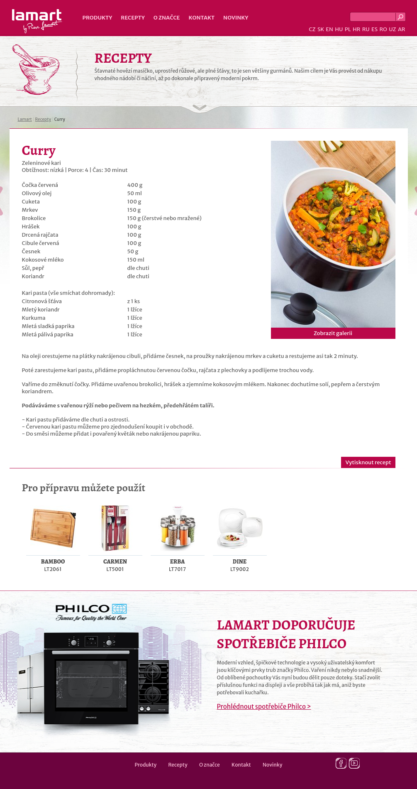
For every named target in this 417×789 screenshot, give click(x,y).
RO (383, 29)
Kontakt (201, 17)
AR (401, 29)
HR (356, 29)
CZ (312, 29)
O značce (167, 17)
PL (348, 29)
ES (374, 29)
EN (329, 29)
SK (320, 29)
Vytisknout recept (368, 462)
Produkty (97, 17)
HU (339, 29)
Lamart (37, 21)
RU (366, 29)
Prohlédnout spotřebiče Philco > (264, 707)
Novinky (235, 17)
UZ (392, 29)
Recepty (132, 17)
